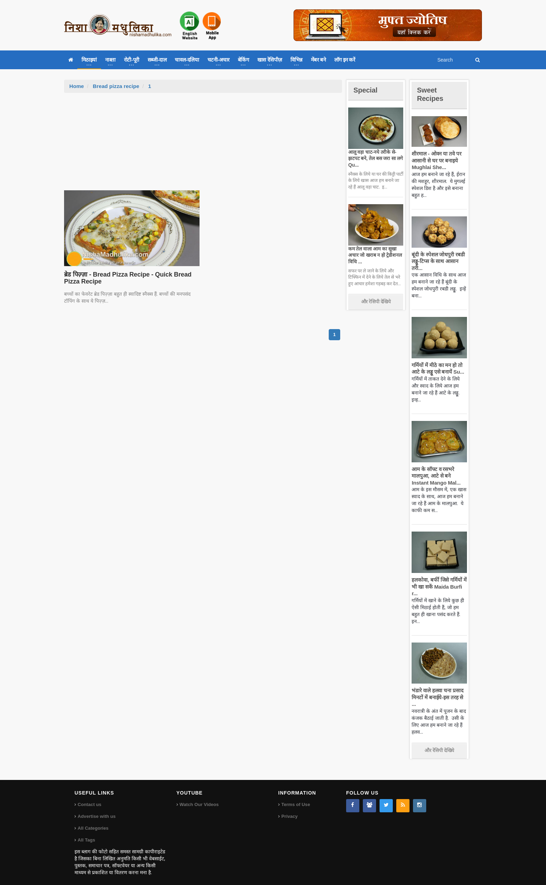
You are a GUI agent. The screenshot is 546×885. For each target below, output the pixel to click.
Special (366, 90)
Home (76, 86)
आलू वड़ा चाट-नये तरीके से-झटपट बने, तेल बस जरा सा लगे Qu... (374, 158)
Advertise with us (96, 809)
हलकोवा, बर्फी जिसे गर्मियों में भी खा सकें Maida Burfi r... (438, 586)
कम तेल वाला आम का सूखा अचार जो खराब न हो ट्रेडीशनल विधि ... (374, 255)
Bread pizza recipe (116, 86)
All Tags (86, 833)
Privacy (289, 809)
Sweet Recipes (431, 94)
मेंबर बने (318, 60)
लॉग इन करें (344, 60)
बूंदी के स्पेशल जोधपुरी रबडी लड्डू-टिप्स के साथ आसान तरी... (437, 261)
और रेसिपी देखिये (376, 301)
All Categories (93, 821)
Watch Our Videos (199, 797)
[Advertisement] (203, 145)
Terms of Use (295, 797)
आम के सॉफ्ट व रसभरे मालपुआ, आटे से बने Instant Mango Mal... (435, 476)
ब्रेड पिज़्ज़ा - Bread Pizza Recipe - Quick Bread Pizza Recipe (126, 278)
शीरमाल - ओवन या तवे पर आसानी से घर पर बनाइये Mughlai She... (436, 160)
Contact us (89, 797)
